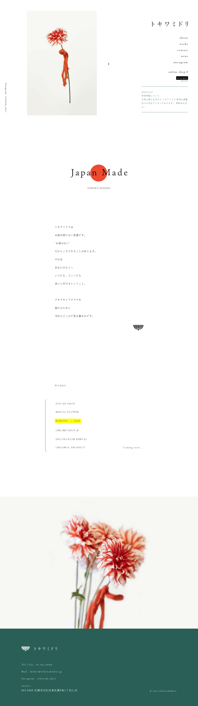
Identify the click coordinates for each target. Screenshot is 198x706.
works (184, 44)
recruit (182, 78)
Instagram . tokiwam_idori (6, 97)
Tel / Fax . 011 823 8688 (37, 664)
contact (182, 50)
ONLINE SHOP (66, 430)
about (184, 37)
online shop (177, 72)
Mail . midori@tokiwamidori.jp (42, 671)
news (184, 56)
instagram (180, 62)
